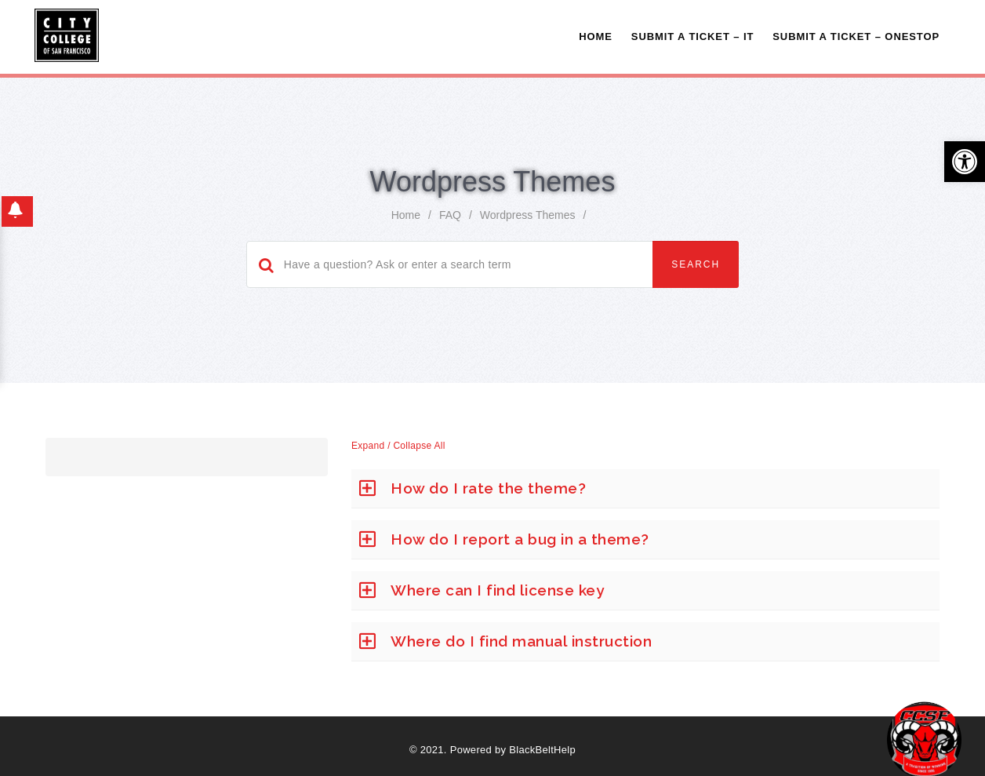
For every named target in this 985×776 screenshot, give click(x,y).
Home (595, 36)
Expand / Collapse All (398, 445)
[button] (964, 161)
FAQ (450, 215)
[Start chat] (924, 738)
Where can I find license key (497, 590)
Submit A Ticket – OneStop (856, 36)
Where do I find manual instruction (521, 641)
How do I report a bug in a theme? (520, 539)
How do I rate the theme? (488, 488)
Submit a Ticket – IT (692, 36)
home (405, 215)
